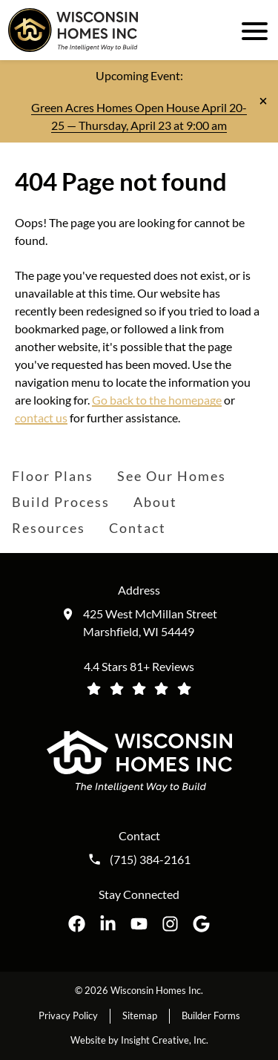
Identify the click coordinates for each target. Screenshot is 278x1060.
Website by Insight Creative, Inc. (139, 1040)
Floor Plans (52, 476)
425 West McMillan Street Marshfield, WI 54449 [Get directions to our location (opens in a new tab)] (150, 622)
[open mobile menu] (252, 30)
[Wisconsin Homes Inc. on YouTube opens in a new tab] (139, 923)
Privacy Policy (68, 1015)
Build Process (61, 502)
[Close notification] (263, 101)
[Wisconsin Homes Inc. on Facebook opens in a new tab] (76, 923)
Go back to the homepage (157, 400)
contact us (41, 417)
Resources (48, 528)
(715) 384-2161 (150, 859)
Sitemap (139, 1015)
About (155, 502)
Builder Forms (211, 1015)
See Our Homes (171, 476)
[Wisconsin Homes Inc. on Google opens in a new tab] (201, 923)
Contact (137, 528)
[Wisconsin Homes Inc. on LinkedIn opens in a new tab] (107, 923)
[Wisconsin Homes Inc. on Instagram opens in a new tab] (170, 923)
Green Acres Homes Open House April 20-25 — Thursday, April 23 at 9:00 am (139, 116)
